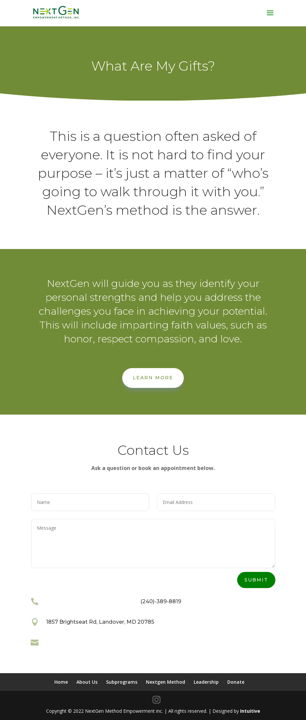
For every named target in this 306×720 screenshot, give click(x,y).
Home (61, 682)
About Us (86, 682)
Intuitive (250, 711)
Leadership (206, 682)
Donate (235, 682)
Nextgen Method (165, 682)
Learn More (153, 378)
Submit (256, 580)
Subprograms (121, 682)
